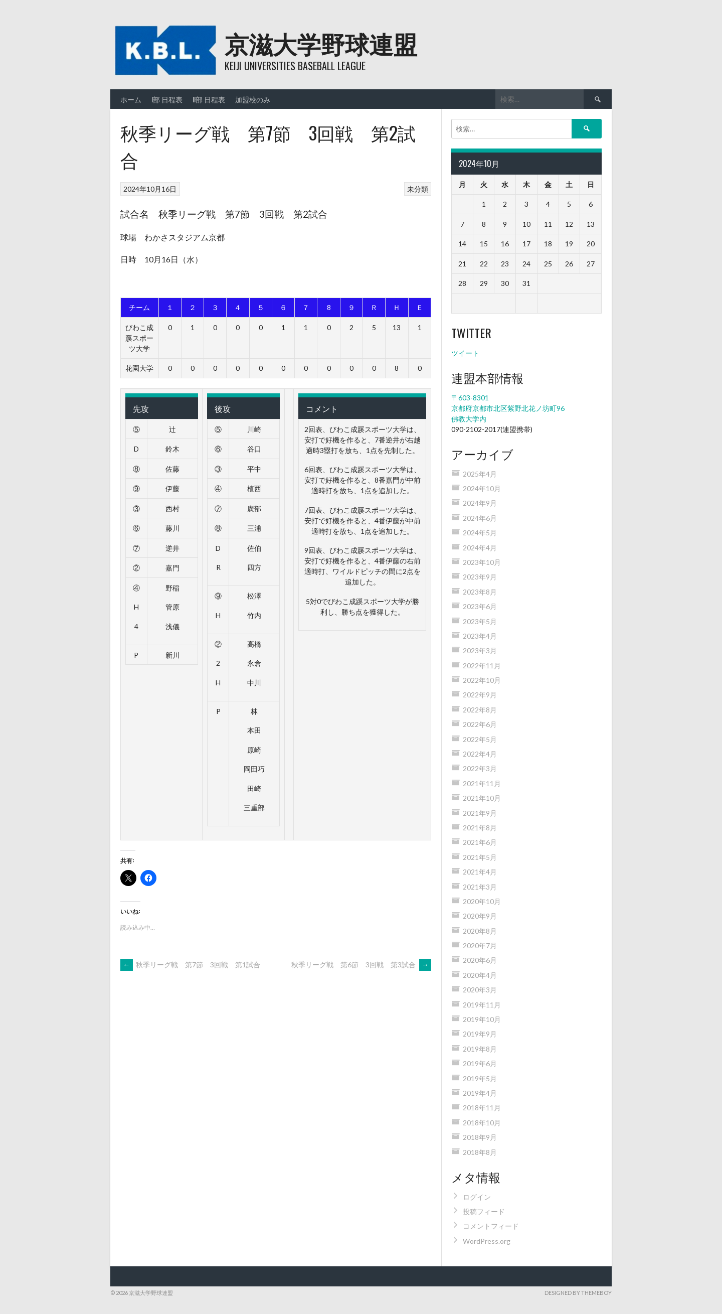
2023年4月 (480, 636)
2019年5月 (480, 1078)
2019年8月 (480, 1049)
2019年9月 (480, 1034)
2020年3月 (480, 989)
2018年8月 (480, 1152)
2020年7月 (480, 945)
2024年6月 (480, 518)
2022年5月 (480, 739)
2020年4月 (480, 975)
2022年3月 (480, 768)
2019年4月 (480, 1093)
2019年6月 (480, 1063)
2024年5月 (480, 532)
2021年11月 (482, 783)
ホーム (130, 99)
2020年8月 (480, 931)
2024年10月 (482, 488)
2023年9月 (480, 576)
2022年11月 (482, 665)
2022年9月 (480, 694)
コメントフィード (491, 1226)
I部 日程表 (167, 99)
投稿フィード (484, 1211)
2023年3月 (480, 650)
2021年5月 (480, 857)
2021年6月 (480, 842)
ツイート (465, 353)
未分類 (417, 189)
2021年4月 (480, 871)
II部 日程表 (209, 99)
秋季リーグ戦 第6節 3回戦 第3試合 (361, 964)
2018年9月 (480, 1137)
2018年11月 (482, 1107)
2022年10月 (482, 680)
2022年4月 (480, 754)
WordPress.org (486, 1241)
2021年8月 (480, 827)
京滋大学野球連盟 (321, 43)
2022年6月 (480, 724)
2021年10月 (482, 798)
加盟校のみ (252, 99)
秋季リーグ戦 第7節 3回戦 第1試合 (190, 964)
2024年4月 (480, 547)
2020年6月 (480, 960)
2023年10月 (482, 562)
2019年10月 (482, 1019)
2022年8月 (480, 709)
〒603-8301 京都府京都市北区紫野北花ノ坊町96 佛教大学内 (508, 408)
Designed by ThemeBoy (578, 1292)
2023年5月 (480, 621)
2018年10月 (482, 1122)
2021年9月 (480, 813)
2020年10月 (482, 901)
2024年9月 (480, 503)
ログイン (477, 1197)
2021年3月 (480, 887)
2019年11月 (482, 1004)
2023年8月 (480, 592)
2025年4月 (480, 474)
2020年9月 (480, 916)
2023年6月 (480, 606)
